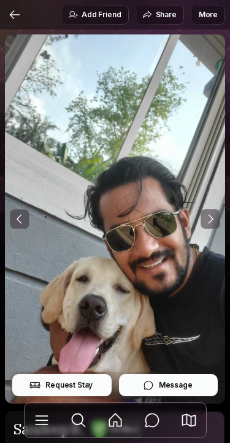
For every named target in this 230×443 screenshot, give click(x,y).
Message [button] (168, 385)
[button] (189, 420)
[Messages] (152, 420)
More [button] (208, 14)
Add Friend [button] (94, 15)
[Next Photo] (210, 219)
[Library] (42, 420)
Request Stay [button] (61, 385)
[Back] (15, 15)
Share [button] (159, 15)
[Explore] (78, 420)
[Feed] (115, 420)
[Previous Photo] (19, 219)
